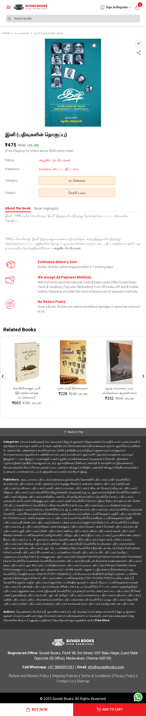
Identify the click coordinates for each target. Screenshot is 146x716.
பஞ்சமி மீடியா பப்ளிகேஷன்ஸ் (108, 582)
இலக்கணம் (124, 463)
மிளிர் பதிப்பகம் (51, 531)
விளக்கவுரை (80, 459)
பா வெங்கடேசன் (96, 616)
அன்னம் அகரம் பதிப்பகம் (98, 483)
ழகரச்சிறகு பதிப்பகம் (26, 595)
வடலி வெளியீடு (117, 522)
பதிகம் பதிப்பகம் (99, 531)
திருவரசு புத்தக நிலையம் (64, 514)
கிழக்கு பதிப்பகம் (29, 496)
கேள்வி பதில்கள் (116, 459)
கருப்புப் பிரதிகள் (110, 505)
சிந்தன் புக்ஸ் (48, 526)
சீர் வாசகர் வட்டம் (48, 552)
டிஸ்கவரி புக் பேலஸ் (17, 501)
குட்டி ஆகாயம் (93, 492)
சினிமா (81, 463)
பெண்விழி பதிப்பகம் (32, 586)
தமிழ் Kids (28, 556)
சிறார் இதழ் (79, 471)
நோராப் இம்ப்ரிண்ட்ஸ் (102, 501)
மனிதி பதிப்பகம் (14, 599)
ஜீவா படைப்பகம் (99, 535)
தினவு (19, 578)
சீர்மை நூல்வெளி (35, 514)
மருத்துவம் (117, 450)
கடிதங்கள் (96, 459)
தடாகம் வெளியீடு (117, 509)
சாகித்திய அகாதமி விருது (96, 467)
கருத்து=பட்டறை (23, 569)
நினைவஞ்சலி (12, 467)
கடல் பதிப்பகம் (28, 526)
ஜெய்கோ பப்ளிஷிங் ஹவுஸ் (68, 582)
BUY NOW (36, 709)
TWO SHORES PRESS (99, 578)
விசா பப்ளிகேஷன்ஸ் (70, 578)
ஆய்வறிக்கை (65, 463)
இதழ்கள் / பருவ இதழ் (18, 459)
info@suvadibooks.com (106, 667)
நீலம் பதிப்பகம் (13, 539)
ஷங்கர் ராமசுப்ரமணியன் (19, 616)
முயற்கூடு (78, 591)
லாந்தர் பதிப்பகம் (30, 603)
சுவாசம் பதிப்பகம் (92, 509)
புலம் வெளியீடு (39, 492)
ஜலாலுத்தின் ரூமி (81, 620)
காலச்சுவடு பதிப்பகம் (17, 483)
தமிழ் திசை (78, 496)
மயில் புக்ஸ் (122, 578)
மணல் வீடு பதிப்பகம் (83, 539)
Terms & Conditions (96, 676)
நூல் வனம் (25, 509)
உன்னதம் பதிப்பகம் (111, 543)
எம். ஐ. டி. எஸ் (69, 509)
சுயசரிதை (44, 450)
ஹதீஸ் (27, 463)
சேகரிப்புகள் (77, 193)
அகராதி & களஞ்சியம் (101, 463)
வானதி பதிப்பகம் (23, 552)
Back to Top (73, 432)
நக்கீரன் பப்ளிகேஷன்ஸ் (108, 518)
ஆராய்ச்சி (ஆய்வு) (94, 454)
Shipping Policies (65, 676)
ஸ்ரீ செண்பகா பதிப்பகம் (34, 522)
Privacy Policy (124, 676)
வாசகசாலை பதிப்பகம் (99, 595)
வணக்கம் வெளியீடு (40, 561)
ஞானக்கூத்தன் (118, 616)
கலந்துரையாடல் (44, 463)
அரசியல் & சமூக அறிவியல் (48, 446)
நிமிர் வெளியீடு (86, 543)
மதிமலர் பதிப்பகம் (127, 595)
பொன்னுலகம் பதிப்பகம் (53, 556)
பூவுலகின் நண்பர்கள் (126, 535)
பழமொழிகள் (12, 463)
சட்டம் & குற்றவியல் (44, 471)
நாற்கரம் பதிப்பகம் (55, 603)
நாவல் (24, 441)
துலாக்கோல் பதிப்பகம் (39, 578)
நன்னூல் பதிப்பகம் (71, 526)
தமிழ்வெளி (53, 535)
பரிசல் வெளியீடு (59, 505)
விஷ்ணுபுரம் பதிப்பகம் (47, 501)
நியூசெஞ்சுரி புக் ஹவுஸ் (66, 492)
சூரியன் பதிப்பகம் (30, 548)
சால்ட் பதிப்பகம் (122, 496)
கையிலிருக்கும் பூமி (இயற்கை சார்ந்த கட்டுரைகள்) (26, 392)
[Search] (73, 18)
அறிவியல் (47, 454)
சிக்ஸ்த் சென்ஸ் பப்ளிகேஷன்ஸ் (23, 535)
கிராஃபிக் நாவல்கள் (36, 467)
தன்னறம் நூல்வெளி (65, 479)
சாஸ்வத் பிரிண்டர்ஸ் (61, 586)
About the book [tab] (18, 208)
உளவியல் (74, 454)
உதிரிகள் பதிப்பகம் (62, 543)
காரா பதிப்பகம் (69, 565)
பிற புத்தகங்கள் (26, 450)
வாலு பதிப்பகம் (114, 599)
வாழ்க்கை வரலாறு (120, 454)
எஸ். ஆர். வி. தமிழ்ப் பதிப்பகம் (62, 595)
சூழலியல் (31, 454)
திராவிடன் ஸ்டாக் (104, 548)
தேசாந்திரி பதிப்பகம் (93, 479)
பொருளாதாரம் (13, 454)
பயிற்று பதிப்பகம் (74, 535)
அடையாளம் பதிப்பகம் (35, 479)
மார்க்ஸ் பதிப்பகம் (67, 561)
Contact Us (65, 681)
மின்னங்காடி (118, 569)
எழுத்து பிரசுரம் (70, 483)
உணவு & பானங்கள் (16, 471)
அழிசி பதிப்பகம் (121, 514)
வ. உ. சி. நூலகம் (36, 539)
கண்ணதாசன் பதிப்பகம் (125, 561)
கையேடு (65, 471)
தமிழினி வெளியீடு (117, 492)
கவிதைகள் (38, 441)
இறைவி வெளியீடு (57, 591)
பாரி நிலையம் (80, 574)
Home (6, 33)
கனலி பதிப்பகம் (123, 531)
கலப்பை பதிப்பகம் (116, 591)
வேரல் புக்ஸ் (93, 526)
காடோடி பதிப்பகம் (84, 505)
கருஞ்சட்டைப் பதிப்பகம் (58, 169)
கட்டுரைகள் (77, 180)
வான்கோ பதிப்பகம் (64, 599)
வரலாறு (23, 446)
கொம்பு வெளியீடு (46, 509)
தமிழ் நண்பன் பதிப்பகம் (118, 603)
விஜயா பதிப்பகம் (15, 492)
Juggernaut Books (93, 522)
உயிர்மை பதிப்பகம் (31, 488)
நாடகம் (60, 454)
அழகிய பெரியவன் (54, 160)
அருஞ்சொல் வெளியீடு (30, 505)
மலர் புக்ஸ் (27, 518)
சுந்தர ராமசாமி (105, 611)
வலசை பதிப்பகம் (93, 565)
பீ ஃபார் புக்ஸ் (108, 586)
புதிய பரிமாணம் (38, 599)
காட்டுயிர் (58, 450)
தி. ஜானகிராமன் (54, 611)
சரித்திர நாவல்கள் (125, 467)
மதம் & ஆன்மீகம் (116, 446)
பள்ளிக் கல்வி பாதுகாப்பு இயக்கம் (86, 569)
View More (102, 620)
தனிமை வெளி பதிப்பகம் (77, 552)
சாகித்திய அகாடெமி (56, 496)
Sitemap (83, 681)
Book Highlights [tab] (46, 208)
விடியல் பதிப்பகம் (124, 488)
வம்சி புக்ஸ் (53, 488)
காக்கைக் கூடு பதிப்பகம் (85, 603)
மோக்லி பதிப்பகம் (115, 526)
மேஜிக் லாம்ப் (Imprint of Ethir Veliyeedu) (44, 574)
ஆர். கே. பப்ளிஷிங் (57, 548)
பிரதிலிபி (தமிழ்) (103, 574)
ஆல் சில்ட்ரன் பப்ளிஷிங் (41, 565)
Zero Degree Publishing (85, 556)
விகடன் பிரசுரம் (100, 488)
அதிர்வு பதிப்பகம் (75, 531)
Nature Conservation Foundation (122, 556)
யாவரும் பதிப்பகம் (75, 488)
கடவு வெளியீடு (87, 586)
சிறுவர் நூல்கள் (74, 441)
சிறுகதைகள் (93, 441)
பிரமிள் (37, 611)
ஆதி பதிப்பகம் (28, 531)
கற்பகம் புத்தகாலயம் (48, 569)
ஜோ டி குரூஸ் (125, 611)
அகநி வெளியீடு (75, 501)
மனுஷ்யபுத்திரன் (40, 620)
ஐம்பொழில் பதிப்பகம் (33, 582)
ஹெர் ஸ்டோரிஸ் (110, 539)
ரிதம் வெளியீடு (81, 548)
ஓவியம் (65, 459)
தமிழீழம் (88, 450)
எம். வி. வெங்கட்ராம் (80, 611)
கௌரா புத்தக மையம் (65, 522)
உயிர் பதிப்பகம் (106, 552)
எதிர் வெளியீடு (119, 479)
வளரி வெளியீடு (80, 518)
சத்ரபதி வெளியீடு (90, 599)
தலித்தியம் (73, 450)
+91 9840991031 (61, 667)
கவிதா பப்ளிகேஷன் (95, 514)
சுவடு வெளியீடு (15, 561)
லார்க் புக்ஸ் (94, 591)
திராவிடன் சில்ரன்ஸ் (94, 561)
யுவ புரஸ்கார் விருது (64, 467)
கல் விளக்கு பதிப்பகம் (33, 543)
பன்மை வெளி (57, 539)
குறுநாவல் (102, 450)
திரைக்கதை (96, 446)
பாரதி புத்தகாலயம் (45, 483)
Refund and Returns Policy (29, 676)
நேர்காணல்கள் (78, 446)
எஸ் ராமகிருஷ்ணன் (70, 616)
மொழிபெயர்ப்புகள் (115, 441)
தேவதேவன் (61, 620)
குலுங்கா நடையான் (31, 591)
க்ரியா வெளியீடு (98, 496)
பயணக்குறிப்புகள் (46, 459)
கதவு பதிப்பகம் (13, 565)
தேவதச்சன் (23, 611)
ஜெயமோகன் (46, 616)
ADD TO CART (109, 709)
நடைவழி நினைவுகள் (73, 388)
